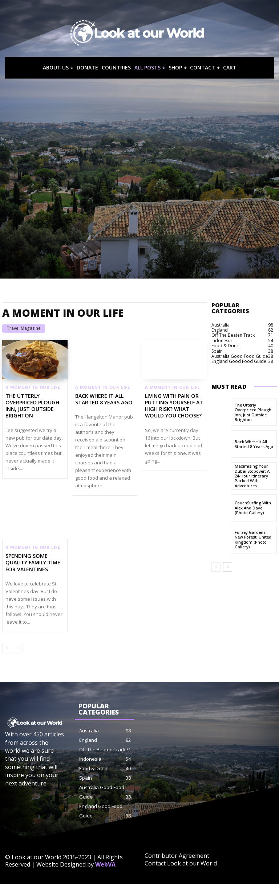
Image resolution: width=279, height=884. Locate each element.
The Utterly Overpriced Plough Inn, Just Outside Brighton (31, 405)
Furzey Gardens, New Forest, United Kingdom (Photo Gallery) (253, 540)
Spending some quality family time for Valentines (32, 562)
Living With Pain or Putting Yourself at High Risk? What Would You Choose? (173, 405)
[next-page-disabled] (18, 647)
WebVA (105, 864)
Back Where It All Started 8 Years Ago (103, 399)
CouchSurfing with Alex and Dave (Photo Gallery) (253, 507)
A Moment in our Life (32, 387)
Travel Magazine (23, 328)
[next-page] (227, 567)
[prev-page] (6, 647)
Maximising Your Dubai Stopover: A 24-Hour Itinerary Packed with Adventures (252, 476)
